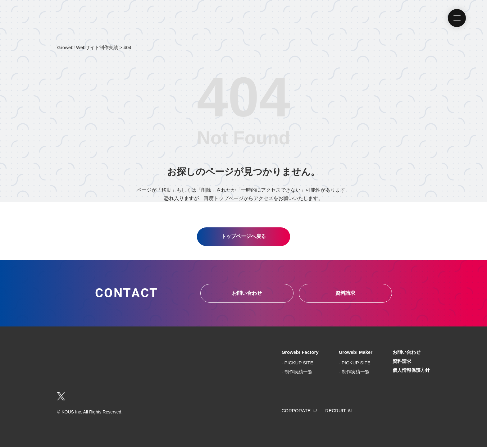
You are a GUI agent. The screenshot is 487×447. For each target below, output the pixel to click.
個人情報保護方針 (411, 370)
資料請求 (345, 293)
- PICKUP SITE (297, 362)
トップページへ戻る (243, 236)
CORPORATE (296, 410)
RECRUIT (335, 410)
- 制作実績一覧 (296, 371)
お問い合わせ (247, 293)
